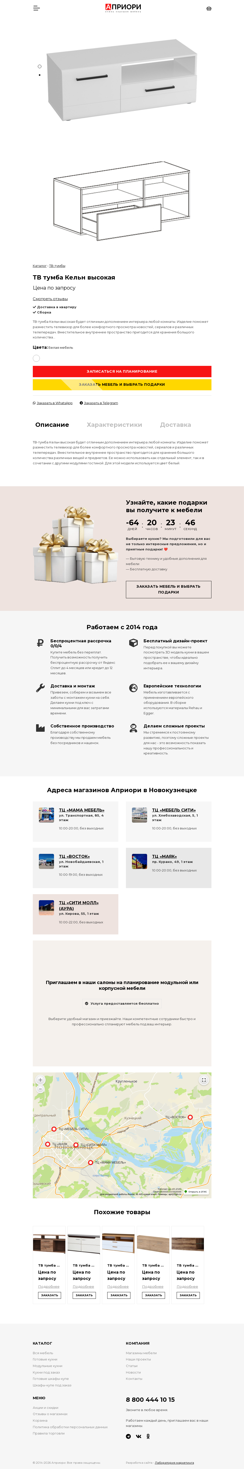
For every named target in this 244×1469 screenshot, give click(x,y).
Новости (133, 1372)
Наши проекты (138, 1359)
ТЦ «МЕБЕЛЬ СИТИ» (174, 809)
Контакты (134, 1378)
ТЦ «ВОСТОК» (74, 856)
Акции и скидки (45, 1407)
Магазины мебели (141, 1352)
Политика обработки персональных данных (70, 1426)
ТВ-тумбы (57, 265)
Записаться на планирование (122, 371)
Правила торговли (49, 1433)
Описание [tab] (52, 424)
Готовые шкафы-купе (51, 1378)
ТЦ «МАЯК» (164, 856)
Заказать (49, 1295)
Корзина (40, 1420)
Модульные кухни (47, 1365)
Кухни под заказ (46, 1372)
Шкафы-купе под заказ (52, 1385)
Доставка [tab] (175, 424)
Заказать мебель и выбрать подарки (122, 384)
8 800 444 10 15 (150, 1399)
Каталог (40, 265)
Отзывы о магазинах (50, 1414)
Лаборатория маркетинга (174, 1462)
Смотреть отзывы (50, 298)
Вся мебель (43, 1352)
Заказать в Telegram (99, 402)
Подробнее (49, 1286)
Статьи (132, 1365)
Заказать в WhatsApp (53, 402)
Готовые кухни (45, 1359)
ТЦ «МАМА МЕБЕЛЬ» (81, 809)
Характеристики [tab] (114, 424)
